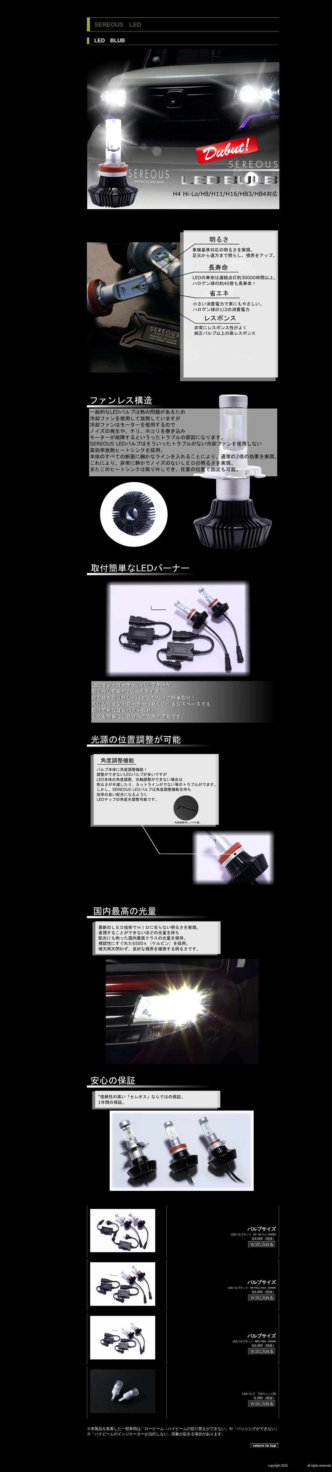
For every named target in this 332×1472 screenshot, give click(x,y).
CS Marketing (298, 1465)
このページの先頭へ (264, 1445)
